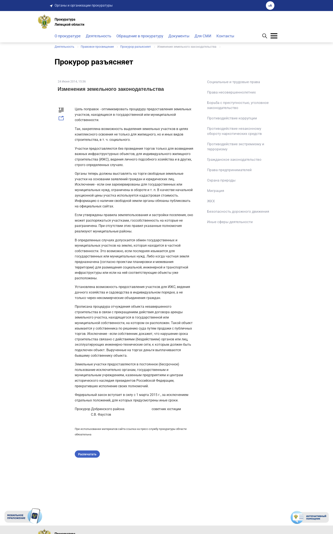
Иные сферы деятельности (230, 222)
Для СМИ (203, 36)
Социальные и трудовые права (233, 82)
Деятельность (98, 36)
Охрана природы (221, 180)
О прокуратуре (68, 36)
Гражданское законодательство (234, 159)
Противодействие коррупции (232, 118)
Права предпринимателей (229, 170)
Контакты (225, 36)
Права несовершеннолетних (231, 92)
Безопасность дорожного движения (238, 211)
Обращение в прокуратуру (139, 36)
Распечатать (87, 454)
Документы (178, 36)
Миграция (215, 191)
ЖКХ (211, 201)
